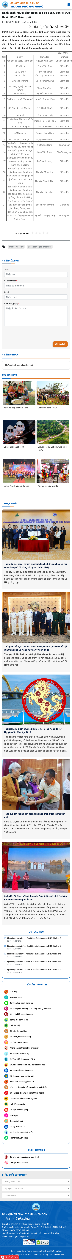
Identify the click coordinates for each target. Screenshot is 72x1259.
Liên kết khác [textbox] (10, 1195)
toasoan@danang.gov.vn (18, 1236)
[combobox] (36, 1181)
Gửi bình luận (60, 344)
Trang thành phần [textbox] (12, 1181)
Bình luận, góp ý (11, 303)
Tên (6, 269)
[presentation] (25, 333)
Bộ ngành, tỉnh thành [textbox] (14, 1188)
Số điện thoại (10, 281)
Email (7, 292)
